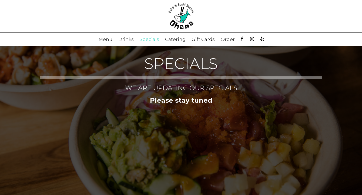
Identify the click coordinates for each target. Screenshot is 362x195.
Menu (105, 39)
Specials (149, 39)
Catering (175, 39)
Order (228, 39)
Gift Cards (203, 39)
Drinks (126, 39)
